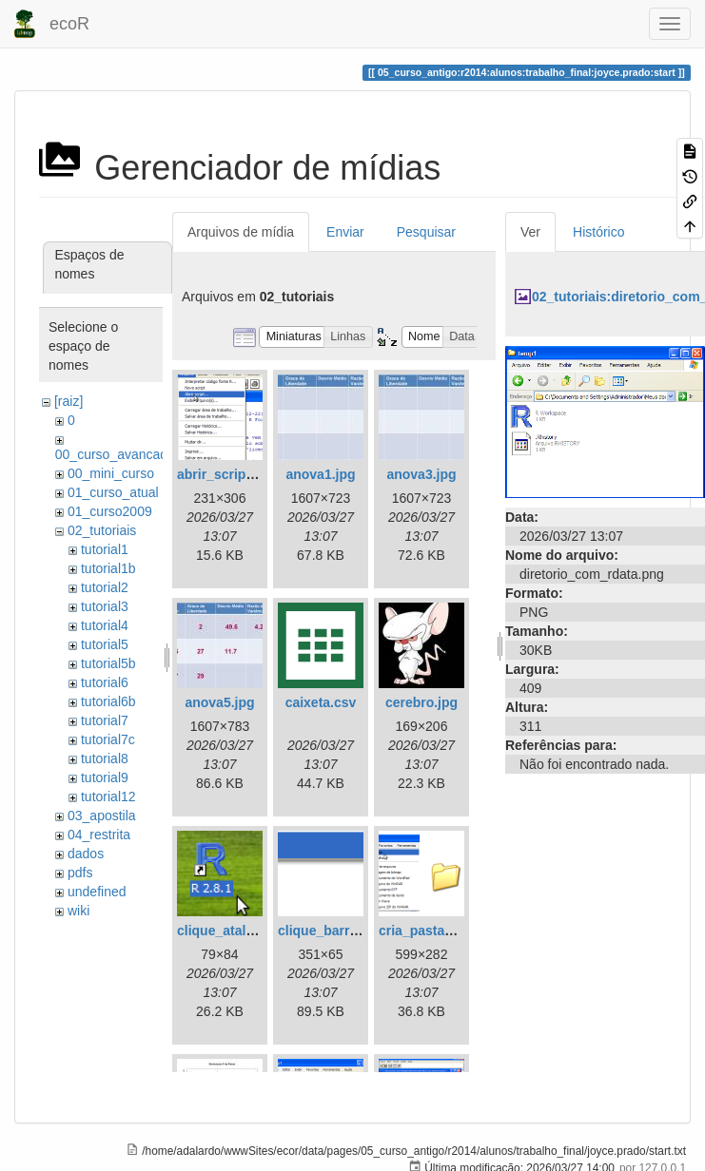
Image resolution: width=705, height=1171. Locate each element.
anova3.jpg (421, 474)
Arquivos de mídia (240, 232)
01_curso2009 (110, 511)
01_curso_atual (113, 492)
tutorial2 (104, 587)
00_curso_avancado (115, 454)
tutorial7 (104, 720)
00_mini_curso (111, 473)
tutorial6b (108, 701)
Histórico (598, 232)
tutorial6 (104, 682)
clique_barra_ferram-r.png (360, 930)
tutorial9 (104, 777)
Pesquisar (426, 232)
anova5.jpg (219, 702)
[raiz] (68, 401)
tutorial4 (104, 625)
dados (86, 853)
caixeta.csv (321, 702)
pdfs (80, 872)
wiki (78, 910)
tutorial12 (108, 796)
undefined (97, 891)
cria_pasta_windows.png (458, 930)
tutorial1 (104, 549)
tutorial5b (108, 663)
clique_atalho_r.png (239, 930)
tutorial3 (104, 606)
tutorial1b (108, 568)
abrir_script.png (228, 474)
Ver (530, 232)
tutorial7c (108, 739)
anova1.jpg (320, 474)
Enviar (345, 232)
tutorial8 (104, 758)
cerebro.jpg (421, 702)
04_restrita (99, 834)
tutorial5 (104, 644)
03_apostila (102, 815)
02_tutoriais (102, 530)
